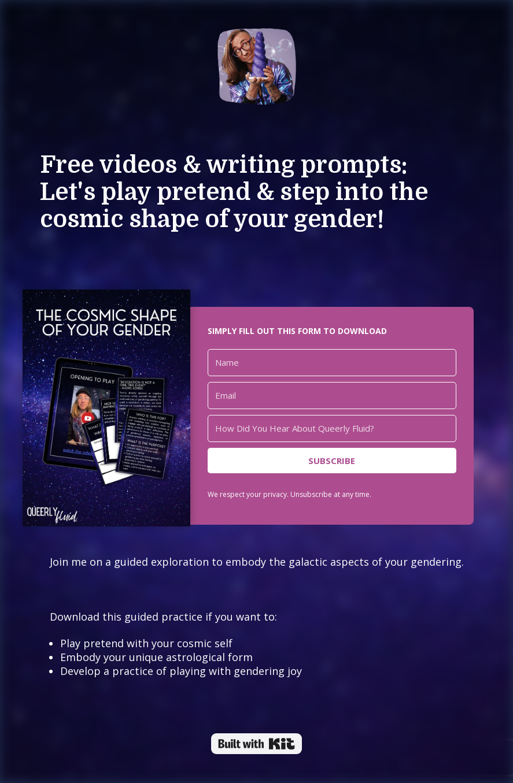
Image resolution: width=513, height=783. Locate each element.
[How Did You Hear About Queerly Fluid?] (332, 428)
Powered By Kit (256, 743)
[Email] (332, 395)
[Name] (332, 362)
